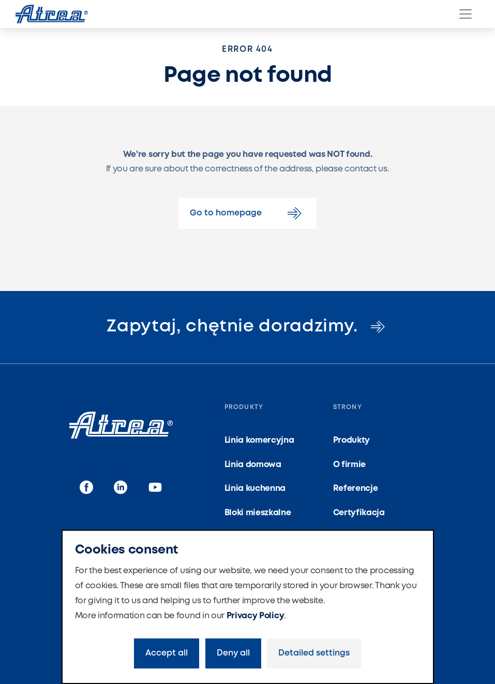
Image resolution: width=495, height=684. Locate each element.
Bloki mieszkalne (257, 513)
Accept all (166, 653)
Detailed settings (314, 653)
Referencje (355, 488)
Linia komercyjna (259, 440)
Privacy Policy (255, 616)
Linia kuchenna (255, 488)
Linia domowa (252, 465)
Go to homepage (247, 213)
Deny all (233, 653)
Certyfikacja (359, 513)
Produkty (351, 440)
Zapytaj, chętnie (247, 326)
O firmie (349, 465)
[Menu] (465, 14)
